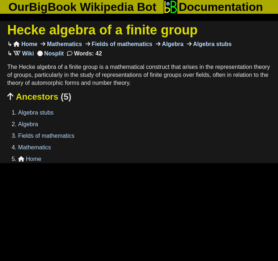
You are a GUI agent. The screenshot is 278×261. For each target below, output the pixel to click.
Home (25, 44)
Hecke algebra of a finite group (102, 29)
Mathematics (63, 44)
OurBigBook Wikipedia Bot (82, 6)
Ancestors (39, 97)
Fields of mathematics (121, 44)
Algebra (172, 44)
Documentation (213, 7)
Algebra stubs (211, 44)
